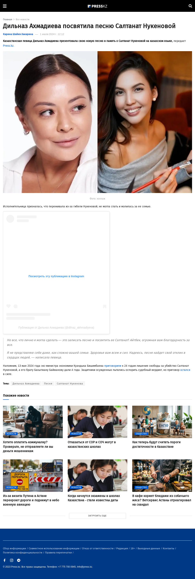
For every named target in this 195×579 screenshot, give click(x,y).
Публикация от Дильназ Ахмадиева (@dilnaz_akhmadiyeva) (56, 327)
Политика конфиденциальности (23, 552)
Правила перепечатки (58, 552)
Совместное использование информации (54, 548)
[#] (97, 6)
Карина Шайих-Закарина (18, 34)
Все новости (22, 19)
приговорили (112, 366)
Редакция (122, 548)
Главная (7, 19)
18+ (133, 548)
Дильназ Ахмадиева (26, 383)
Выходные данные (149, 548)
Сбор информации (15, 548)
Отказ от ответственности (98, 548)
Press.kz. (8, 45)
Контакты (169, 548)
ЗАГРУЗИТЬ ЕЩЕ (97, 515)
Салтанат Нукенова (70, 383)
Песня (48, 383)
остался (185, 370)
